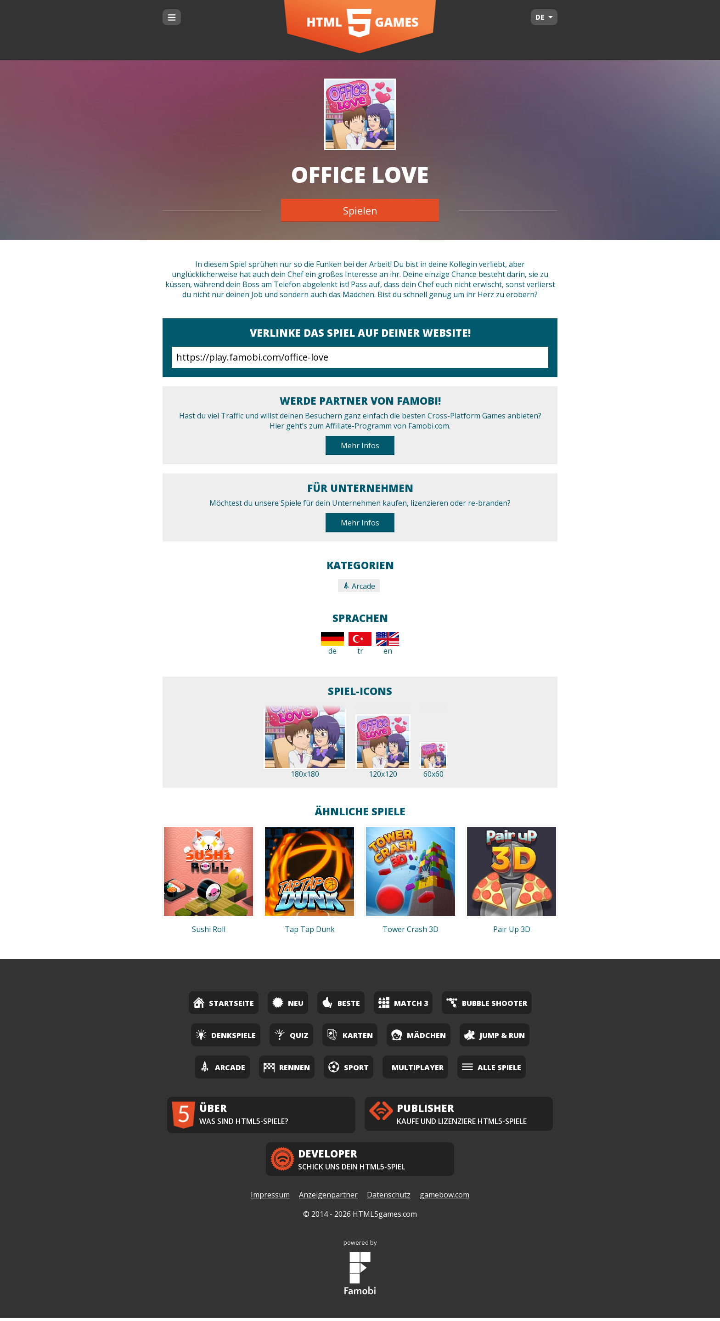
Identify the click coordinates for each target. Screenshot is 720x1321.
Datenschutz (389, 1198)
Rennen (287, 1067)
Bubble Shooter (486, 1002)
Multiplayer (418, 1067)
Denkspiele (226, 1034)
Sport (348, 1067)
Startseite (223, 1002)
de (332, 644)
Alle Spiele (491, 1067)
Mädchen (418, 1034)
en (387, 644)
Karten (350, 1034)
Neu (288, 1002)
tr (360, 644)
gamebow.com (444, 1198)
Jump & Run (494, 1034)
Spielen (360, 210)
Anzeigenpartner (328, 1198)
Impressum (270, 1198)
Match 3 (403, 1002)
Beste (341, 1002)
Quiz (291, 1034)
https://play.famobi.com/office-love (360, 357)
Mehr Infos (360, 445)
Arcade (359, 586)
